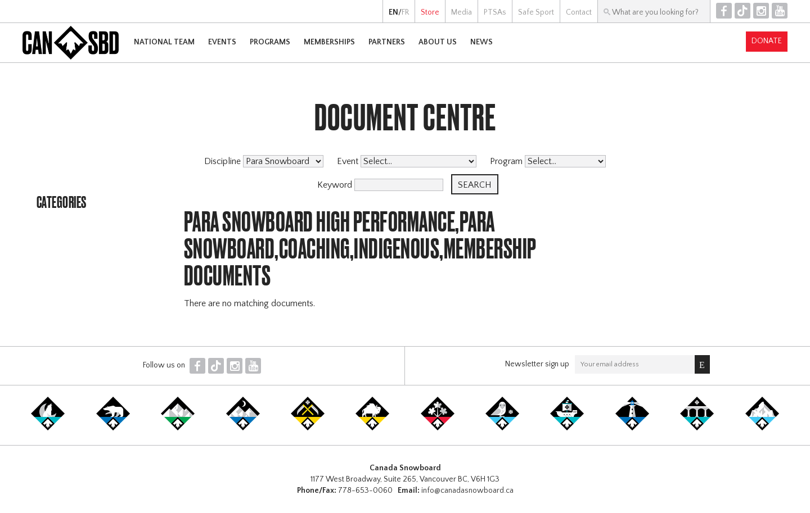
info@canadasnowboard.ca (467, 490)
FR (405, 12)
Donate (767, 41)
